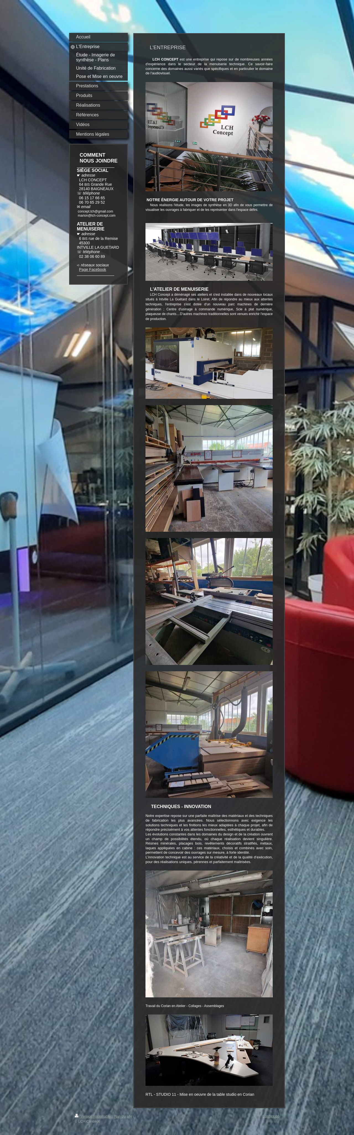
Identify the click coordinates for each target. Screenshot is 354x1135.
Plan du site (123, 1116)
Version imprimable (93, 1116)
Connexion (270, 1116)
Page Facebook (92, 269)
